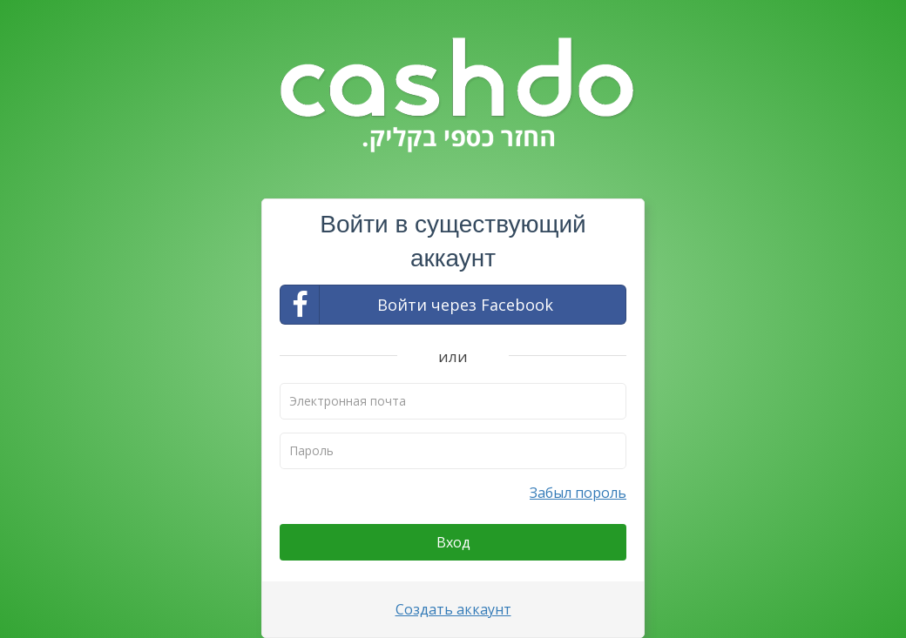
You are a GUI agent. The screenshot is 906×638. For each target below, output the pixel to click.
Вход (453, 542)
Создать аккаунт (453, 609)
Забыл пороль (578, 492)
